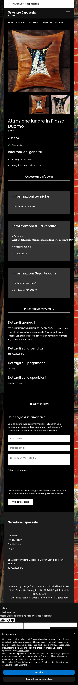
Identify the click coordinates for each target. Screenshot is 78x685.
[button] (74, 633)
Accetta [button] (39, 672)
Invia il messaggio (20, 502)
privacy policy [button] (24, 642)
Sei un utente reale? (18, 470)
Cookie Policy (14, 544)
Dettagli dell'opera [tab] (39, 176)
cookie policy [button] (23, 650)
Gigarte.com (61, 598)
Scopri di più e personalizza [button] (38, 679)
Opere (21, 23)
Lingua (11, 548)
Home (11, 23)
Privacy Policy (15, 540)
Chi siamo (13, 536)
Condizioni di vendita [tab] (39, 308)
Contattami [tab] (39, 403)
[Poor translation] (10, 620)
